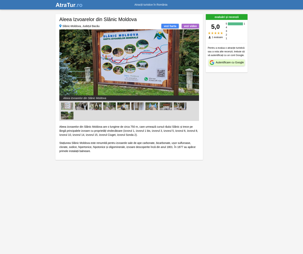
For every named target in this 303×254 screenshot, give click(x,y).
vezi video (190, 26)
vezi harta (170, 26)
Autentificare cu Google (230, 62)
